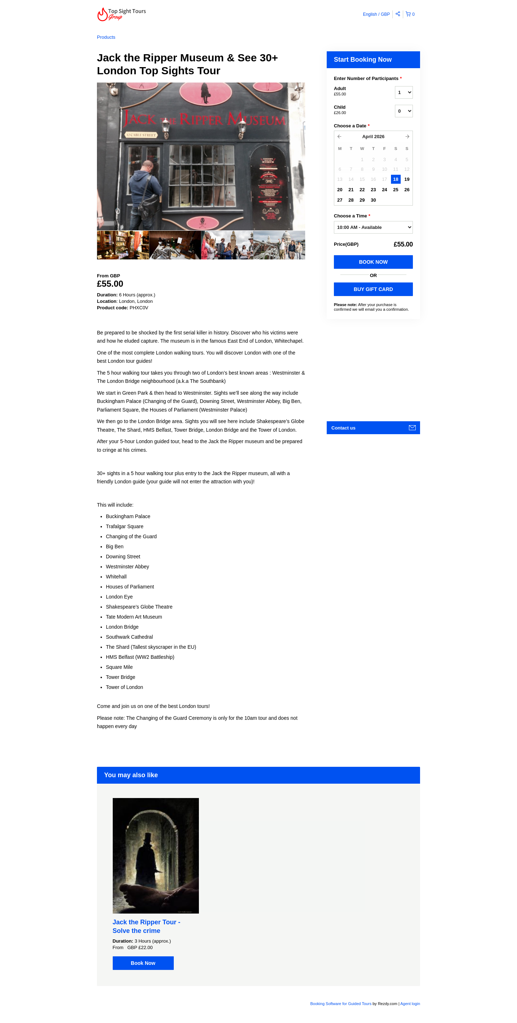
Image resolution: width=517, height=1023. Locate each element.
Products (106, 37)
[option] (123, 245)
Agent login (410, 1003)
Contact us (343, 428)
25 (395, 189)
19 (406, 179)
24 (384, 189)
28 (350, 200)
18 (395, 179)
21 (350, 189)
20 (339, 189)
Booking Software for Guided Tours (341, 1003)
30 (373, 200)
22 (362, 189)
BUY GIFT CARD (373, 289)
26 (406, 189)
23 (373, 189)
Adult (355, 91)
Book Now (373, 262)
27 (339, 200)
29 (362, 200)
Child (355, 110)
